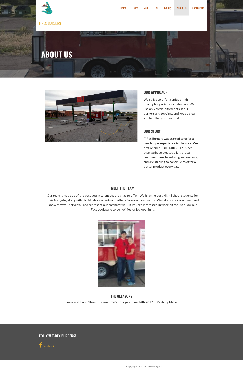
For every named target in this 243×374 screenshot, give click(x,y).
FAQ (157, 8)
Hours (135, 8)
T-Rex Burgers (50, 23)
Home (123, 8)
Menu (146, 8)
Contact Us (198, 8)
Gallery (167, 8)
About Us (181, 8)
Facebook (46, 345)
